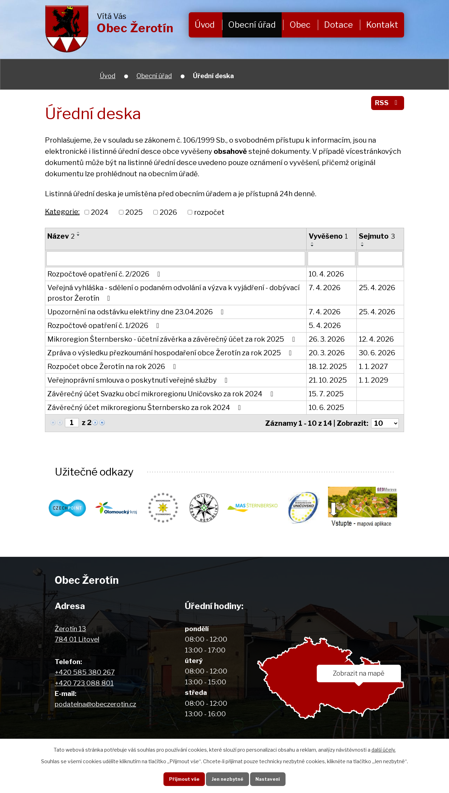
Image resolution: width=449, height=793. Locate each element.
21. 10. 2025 (328, 380)
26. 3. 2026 (327, 339)
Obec (299, 25)
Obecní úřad (252, 25)
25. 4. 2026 (377, 287)
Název (61, 236)
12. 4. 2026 (376, 339)
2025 (134, 212)
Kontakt (382, 25)
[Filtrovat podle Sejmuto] (380, 258)
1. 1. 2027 (373, 366)
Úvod (205, 25)
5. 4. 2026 (325, 325)
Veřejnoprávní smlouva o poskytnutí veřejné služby (138, 380)
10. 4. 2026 (326, 274)
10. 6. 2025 (326, 407)
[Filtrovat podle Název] (175, 258)
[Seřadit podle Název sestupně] (78, 235)
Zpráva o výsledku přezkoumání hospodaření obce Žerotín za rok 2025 (171, 353)
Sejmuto (377, 236)
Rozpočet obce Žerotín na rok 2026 (113, 366)
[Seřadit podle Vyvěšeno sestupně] (312, 245)
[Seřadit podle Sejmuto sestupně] (363, 245)
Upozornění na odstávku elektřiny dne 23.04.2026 (137, 312)
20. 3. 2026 (327, 353)
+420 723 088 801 (84, 683)
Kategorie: (62, 211)
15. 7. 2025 (326, 394)
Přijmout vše (182, 778)
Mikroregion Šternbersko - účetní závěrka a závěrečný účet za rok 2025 (172, 339)
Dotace (338, 25)
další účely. (383, 749)
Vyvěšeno (328, 236)
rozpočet (209, 212)
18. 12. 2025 (328, 366)
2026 (168, 212)
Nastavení (269, 778)
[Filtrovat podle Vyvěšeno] (331, 258)
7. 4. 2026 (325, 287)
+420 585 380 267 (85, 672)
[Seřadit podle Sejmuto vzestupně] (363, 242)
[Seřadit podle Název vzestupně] (78, 232)
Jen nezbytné (227, 778)
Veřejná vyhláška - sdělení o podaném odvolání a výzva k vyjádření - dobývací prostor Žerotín (173, 292)
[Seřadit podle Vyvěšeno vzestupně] (312, 242)
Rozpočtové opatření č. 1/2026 (104, 325)
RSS (387, 103)
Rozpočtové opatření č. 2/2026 (105, 274)
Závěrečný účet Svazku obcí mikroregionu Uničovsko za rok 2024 (161, 394)
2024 (99, 212)
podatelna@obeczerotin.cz (95, 704)
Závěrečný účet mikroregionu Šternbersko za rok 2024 (145, 407)
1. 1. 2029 (373, 380)
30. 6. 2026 (377, 353)
